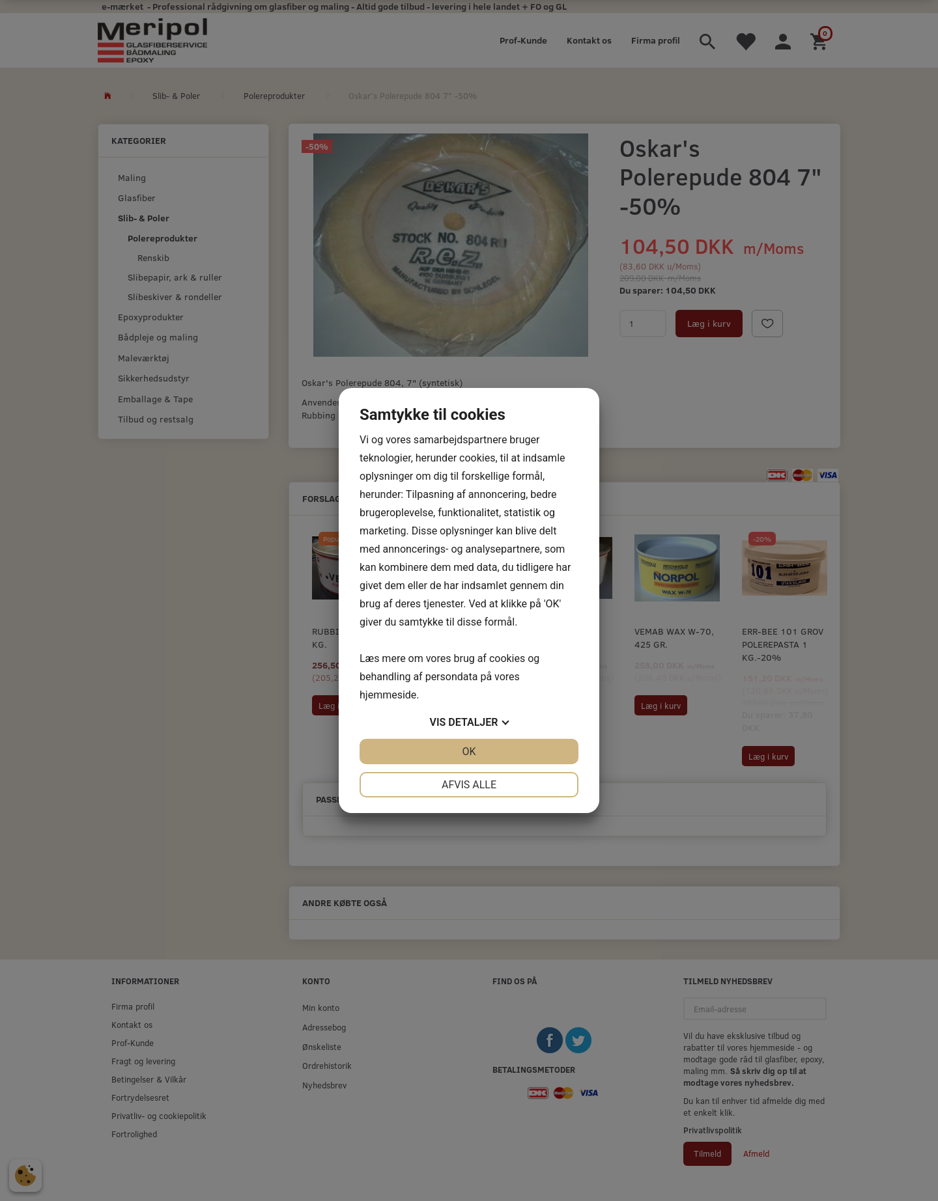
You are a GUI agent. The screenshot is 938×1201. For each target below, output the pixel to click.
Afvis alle (469, 785)
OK (469, 751)
